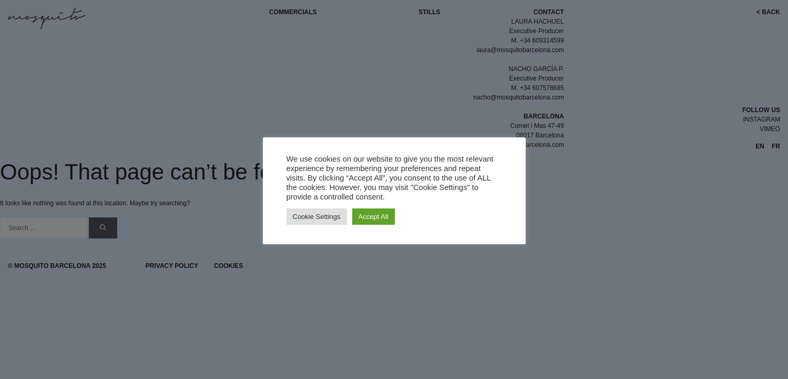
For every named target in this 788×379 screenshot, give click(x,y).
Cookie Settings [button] (317, 217)
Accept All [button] (373, 217)
